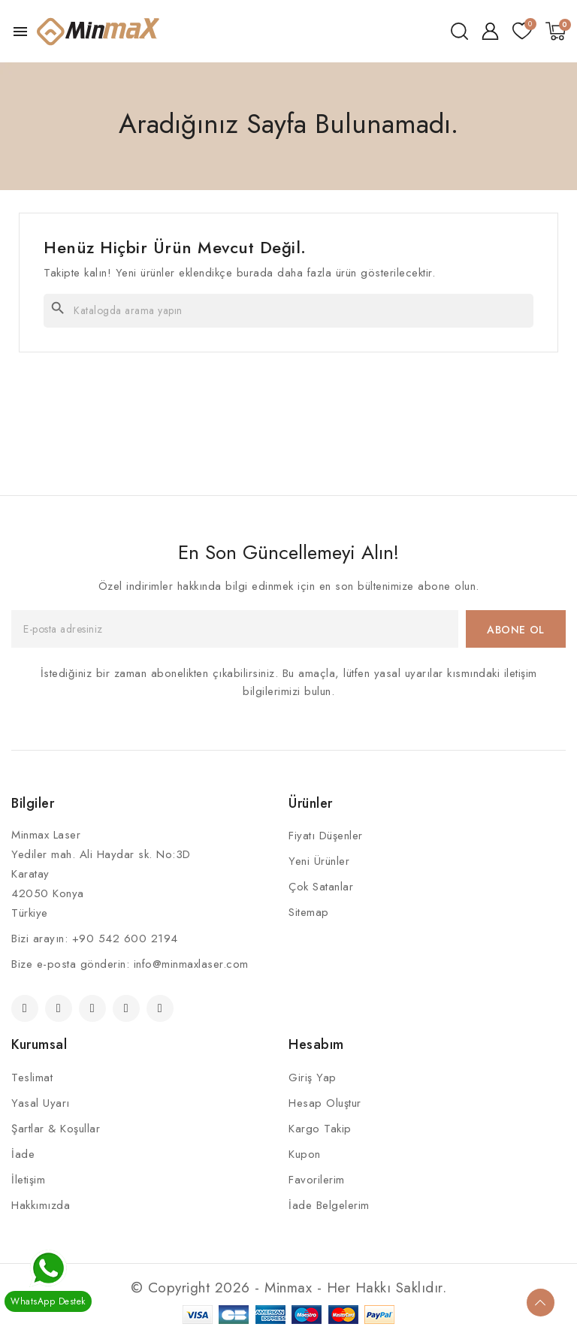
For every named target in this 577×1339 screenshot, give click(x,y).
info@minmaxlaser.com (191, 964)
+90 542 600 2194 (125, 938)
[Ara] (288, 311)
